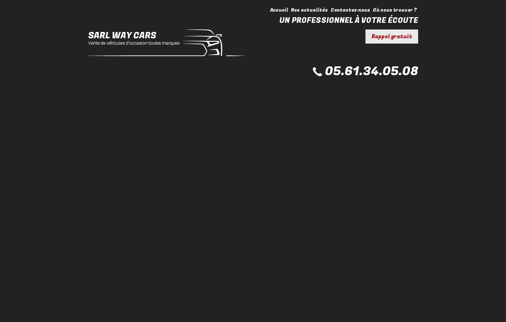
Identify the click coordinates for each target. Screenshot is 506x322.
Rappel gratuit (391, 36)
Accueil (279, 10)
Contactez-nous (350, 10)
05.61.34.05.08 (371, 71)
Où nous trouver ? (395, 10)
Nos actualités (309, 10)
